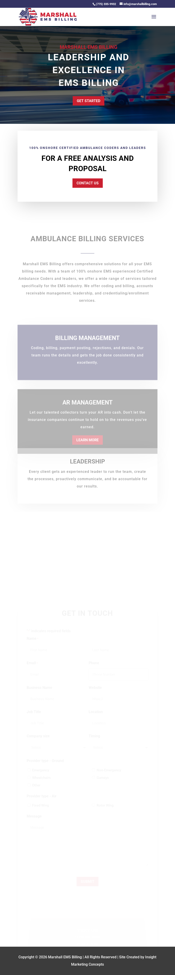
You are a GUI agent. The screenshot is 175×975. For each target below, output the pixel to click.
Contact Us (87, 183)
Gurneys (103, 782)
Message (34, 820)
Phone (94, 667)
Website (95, 692)
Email (32, 667)
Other (36, 789)
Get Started (88, 101)
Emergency (40, 774)
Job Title (34, 716)
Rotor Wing (105, 810)
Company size (38, 740)
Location (96, 716)
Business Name (39, 692)
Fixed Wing (40, 810)
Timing (94, 740)
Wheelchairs (41, 782)
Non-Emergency (109, 774)
